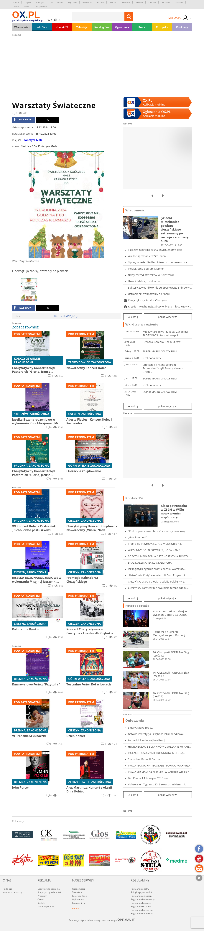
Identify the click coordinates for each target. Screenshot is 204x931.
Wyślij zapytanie (45, 906)
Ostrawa (152, 2)
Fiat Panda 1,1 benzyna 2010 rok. (148, 778)
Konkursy (182, 27)
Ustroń (16, 6)
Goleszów (87, 2)
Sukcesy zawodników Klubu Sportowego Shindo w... (160, 287)
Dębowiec (72, 2)
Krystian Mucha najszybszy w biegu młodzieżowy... (159, 306)
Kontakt (41, 902)
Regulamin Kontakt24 (142, 913)
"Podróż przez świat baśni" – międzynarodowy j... (158, 531)
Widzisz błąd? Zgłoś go (66, 316)
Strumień (179, 2)
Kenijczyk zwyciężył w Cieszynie (147, 300)
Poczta (75, 908)
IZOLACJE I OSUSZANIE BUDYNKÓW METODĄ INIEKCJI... (155, 753)
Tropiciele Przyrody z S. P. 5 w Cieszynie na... (155, 543)
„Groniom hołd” (137, 537)
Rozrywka (162, 27)
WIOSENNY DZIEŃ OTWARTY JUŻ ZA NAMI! (154, 550)
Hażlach (100, 2)
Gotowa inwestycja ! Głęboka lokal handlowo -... (157, 734)
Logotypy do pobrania (48, 888)
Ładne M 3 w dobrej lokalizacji (146, 740)
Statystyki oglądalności (49, 892)
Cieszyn (40, 2)
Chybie (27, 2)
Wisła (26, 6)
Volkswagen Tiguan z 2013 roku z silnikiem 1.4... (157, 784)
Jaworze (139, 2)
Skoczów (166, 2)
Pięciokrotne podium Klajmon (146, 268)
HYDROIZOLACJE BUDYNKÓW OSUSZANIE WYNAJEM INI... (160, 746)
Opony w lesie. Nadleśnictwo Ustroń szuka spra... (158, 262)
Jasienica (126, 2)
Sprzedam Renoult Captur (144, 759)
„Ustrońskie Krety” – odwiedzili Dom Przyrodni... (157, 575)
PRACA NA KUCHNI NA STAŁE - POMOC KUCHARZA (159, 765)
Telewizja (82, 27)
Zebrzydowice (40, 6)
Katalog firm (102, 27)
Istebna (113, 2)
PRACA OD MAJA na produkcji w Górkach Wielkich (158, 772)
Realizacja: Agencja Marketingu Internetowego (102, 920)
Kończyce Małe (33, 140)
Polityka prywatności (141, 892)
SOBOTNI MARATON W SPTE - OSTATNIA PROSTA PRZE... (158, 556)
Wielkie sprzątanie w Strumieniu (148, 256)
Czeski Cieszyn (56, 2)
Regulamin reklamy (141, 906)
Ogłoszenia (122, 27)
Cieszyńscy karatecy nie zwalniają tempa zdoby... (158, 588)
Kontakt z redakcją (12, 892)
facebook (22, 119)
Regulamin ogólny (140, 888)
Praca (142, 27)
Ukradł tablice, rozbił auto (144, 281)
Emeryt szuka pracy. (140, 727)
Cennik (41, 899)
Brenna (16, 2)
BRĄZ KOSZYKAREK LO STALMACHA (150, 562)
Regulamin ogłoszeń (141, 895)
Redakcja (7, 888)
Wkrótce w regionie (141, 324)
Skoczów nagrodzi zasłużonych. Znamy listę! (155, 249)
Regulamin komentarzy (142, 899)
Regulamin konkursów (142, 910)
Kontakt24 (62, 27)
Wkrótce (42, 27)
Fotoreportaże (137, 606)
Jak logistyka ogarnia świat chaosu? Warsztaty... (157, 569)
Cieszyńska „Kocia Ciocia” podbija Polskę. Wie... (157, 581)
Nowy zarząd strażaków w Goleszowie (151, 275)
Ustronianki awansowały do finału (149, 294)
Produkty (42, 895)
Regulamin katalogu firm (143, 902)
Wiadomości (21, 27)
